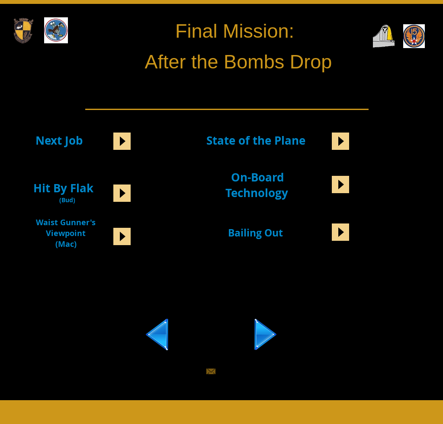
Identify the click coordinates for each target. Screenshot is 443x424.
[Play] (122, 141)
